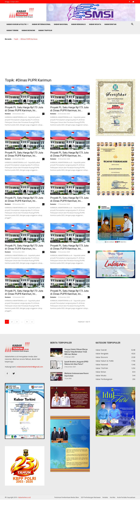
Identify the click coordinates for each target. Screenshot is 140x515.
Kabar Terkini (12, 30)
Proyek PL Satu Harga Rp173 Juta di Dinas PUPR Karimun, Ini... (24, 109)
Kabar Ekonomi (28, 30)
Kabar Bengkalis (78, 24)
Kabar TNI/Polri (45, 30)
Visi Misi (112, 497)
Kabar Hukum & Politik (17, 24)
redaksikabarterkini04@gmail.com (29, 367)
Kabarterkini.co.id (24, 497)
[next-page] (32, 322)
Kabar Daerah (10, 103)
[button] (132, 24)
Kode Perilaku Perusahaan (126, 497)
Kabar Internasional (41, 24)
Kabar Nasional (61, 24)
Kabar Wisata (95, 24)
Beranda (8, 39)
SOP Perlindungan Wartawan (91, 497)
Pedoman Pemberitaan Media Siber (66, 497)
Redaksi (8, 114)
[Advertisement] (70, 61)
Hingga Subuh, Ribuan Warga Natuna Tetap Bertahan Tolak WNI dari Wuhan (76, 351)
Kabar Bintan (110, 24)
